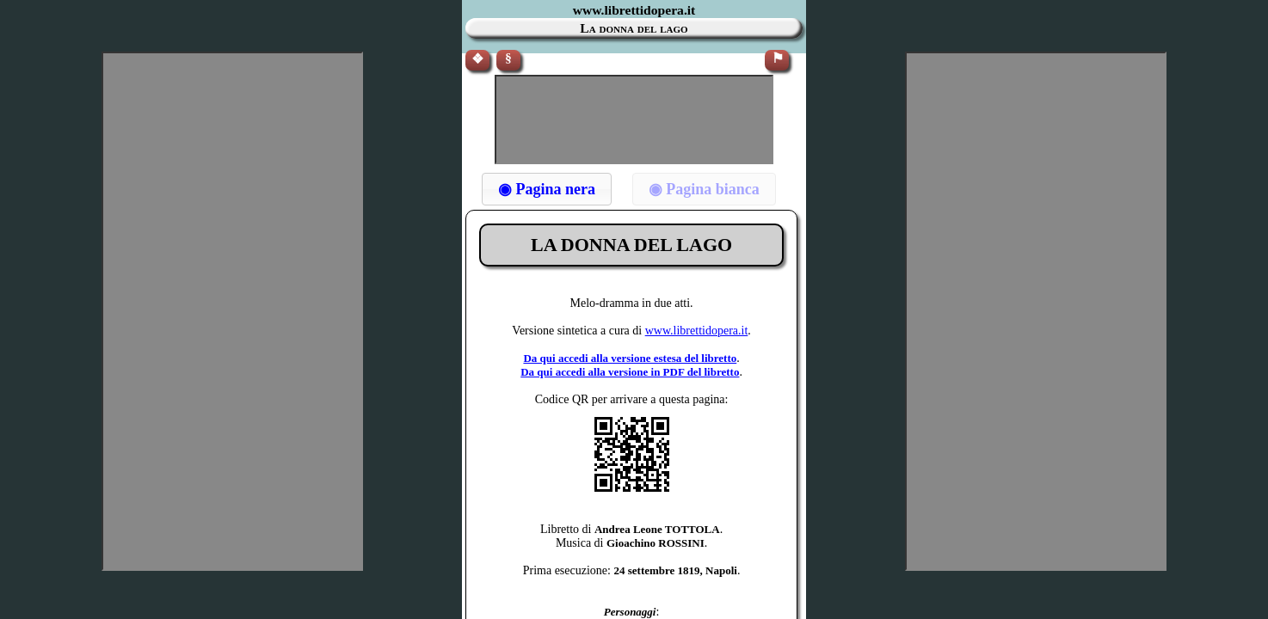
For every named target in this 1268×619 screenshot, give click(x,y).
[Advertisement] (634, 119)
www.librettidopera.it (696, 330)
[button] (547, 189)
